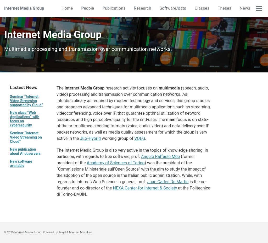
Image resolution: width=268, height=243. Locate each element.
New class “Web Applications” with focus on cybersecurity (24, 118)
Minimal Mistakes (80, 232)
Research (142, 8)
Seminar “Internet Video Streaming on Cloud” (26, 137)
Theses (224, 8)
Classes (202, 8)
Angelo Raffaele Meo (160, 156)
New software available (21, 163)
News (245, 8)
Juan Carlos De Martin (167, 181)
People (87, 8)
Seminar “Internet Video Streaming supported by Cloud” (26, 100)
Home (67, 8)
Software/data (173, 8)
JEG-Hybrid (90, 138)
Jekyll (62, 232)
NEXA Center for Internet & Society (145, 188)
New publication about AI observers (25, 151)
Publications (113, 8)
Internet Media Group (24, 8)
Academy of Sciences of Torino (116, 162)
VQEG (139, 138)
